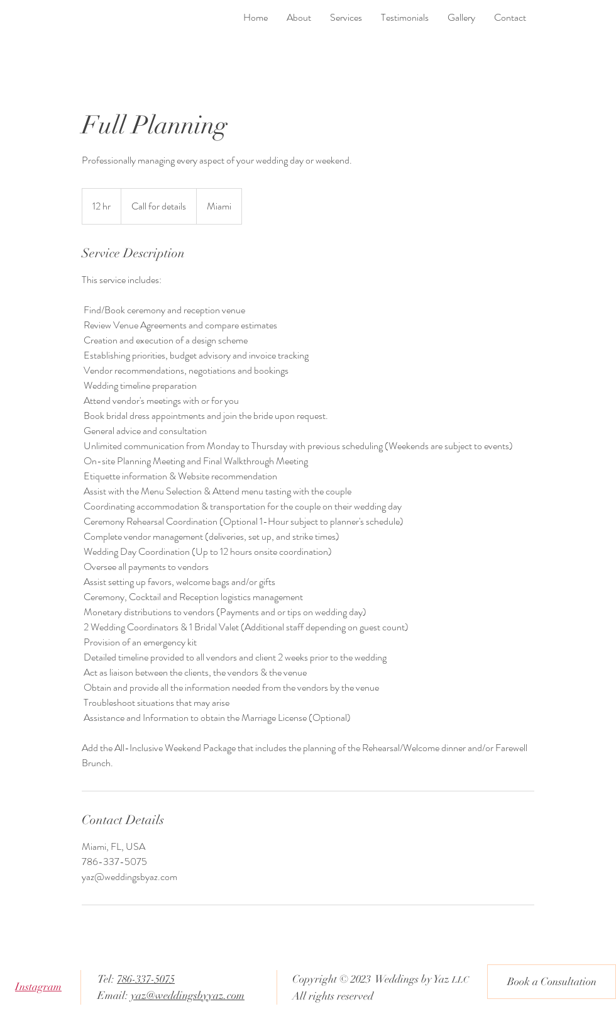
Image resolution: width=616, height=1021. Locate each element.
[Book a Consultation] (551, 981)
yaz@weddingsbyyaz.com (188, 995)
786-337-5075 (146, 979)
